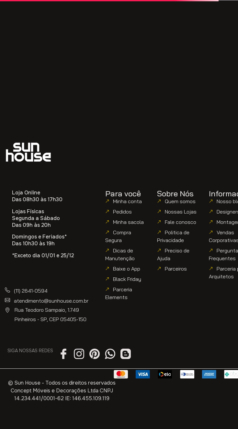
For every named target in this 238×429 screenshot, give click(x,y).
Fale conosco (180, 222)
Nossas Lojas (181, 211)
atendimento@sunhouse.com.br (51, 300)
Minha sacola (128, 222)
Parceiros (176, 268)
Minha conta (127, 201)
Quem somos (180, 201)
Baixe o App (126, 268)
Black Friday (127, 279)
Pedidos (122, 211)
